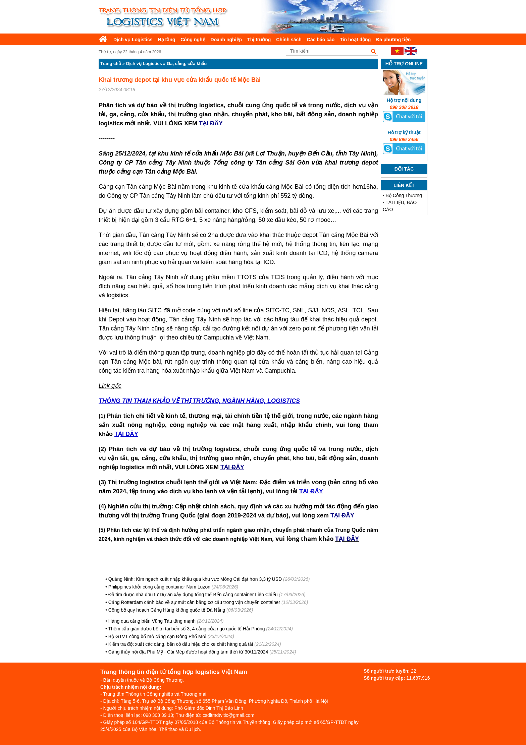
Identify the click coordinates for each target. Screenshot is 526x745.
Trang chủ (110, 63)
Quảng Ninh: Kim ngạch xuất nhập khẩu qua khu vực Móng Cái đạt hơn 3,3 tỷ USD (195, 579)
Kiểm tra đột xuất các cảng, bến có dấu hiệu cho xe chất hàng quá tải (180, 644)
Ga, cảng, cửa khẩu (187, 63)
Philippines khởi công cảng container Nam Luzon (159, 586)
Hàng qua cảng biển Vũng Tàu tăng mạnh (152, 621)
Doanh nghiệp (226, 39)
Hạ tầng (166, 39)
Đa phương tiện (393, 39)
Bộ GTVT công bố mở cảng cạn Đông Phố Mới (157, 636)
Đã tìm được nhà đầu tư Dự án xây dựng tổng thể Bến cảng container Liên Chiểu (193, 594)
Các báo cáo (320, 39)
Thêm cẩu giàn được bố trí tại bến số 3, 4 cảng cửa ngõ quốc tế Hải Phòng (186, 628)
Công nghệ (192, 39)
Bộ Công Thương (404, 195)
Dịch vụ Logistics (132, 39)
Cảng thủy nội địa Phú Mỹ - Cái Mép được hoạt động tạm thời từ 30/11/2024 (188, 652)
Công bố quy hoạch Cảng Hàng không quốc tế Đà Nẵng (166, 610)
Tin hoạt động (355, 39)
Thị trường (259, 39)
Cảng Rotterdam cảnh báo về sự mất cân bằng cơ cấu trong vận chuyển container (194, 602)
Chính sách (288, 39)
